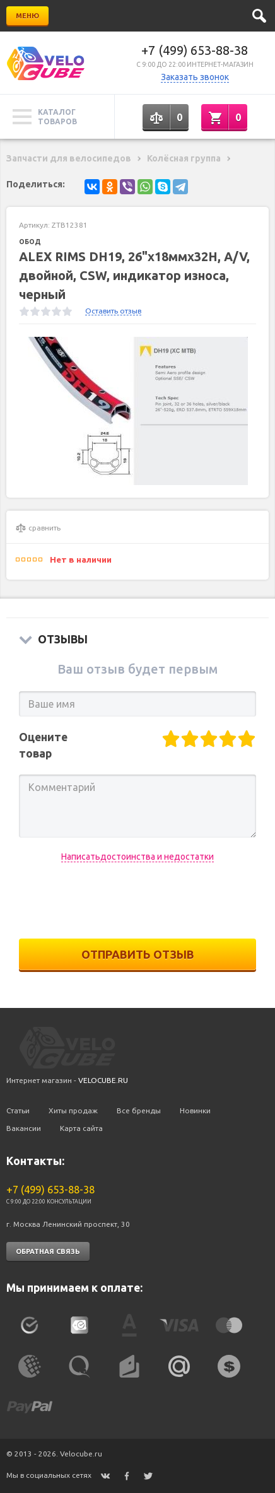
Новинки (195, 1110)
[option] (137, 411)
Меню (27, 16)
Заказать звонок (195, 77)
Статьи (18, 1110)
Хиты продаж (73, 1110)
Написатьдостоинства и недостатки (137, 857)
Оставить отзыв (113, 311)
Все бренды (139, 1110)
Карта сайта (81, 1128)
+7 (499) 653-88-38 (194, 50)
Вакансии (23, 1128)
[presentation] (137, 900)
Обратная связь (48, 1251)
